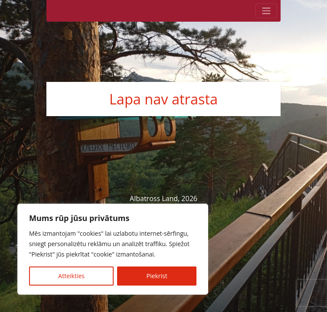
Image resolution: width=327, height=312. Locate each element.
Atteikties (71, 276)
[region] (112, 249)
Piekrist (157, 276)
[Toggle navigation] (266, 10)
